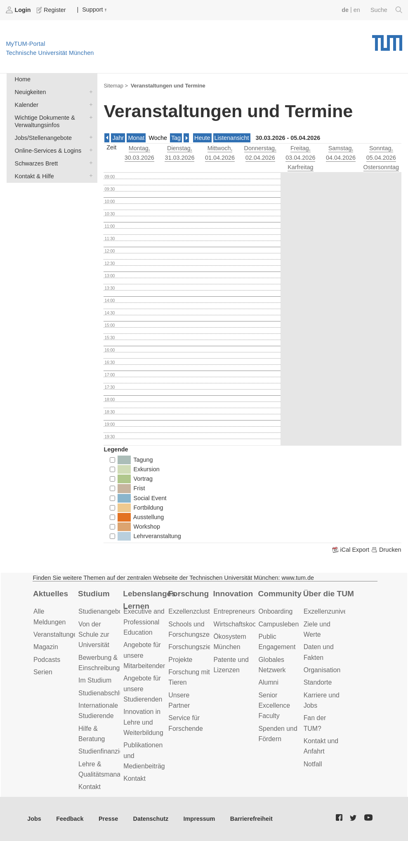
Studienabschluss (104, 693)
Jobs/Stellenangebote (89, 137)
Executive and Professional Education (143, 622)
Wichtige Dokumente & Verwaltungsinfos (89, 117)
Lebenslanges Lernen (149, 600)
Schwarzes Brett (89, 162)
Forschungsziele (192, 646)
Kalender (89, 104)
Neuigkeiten (89, 91)
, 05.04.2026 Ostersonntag (381, 157)
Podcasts (46, 659)
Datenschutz (151, 818)
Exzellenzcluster (191, 611)
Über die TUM (328, 593)
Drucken (386, 549)
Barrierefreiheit (251, 818)
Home (23, 79)
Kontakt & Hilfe (89, 175)
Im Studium (94, 680)
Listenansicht (232, 138)
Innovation (233, 593)
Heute (202, 138)
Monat (136, 138)
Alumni (268, 682)
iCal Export (351, 549)
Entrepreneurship (238, 611)
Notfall (313, 764)
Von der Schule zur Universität (93, 635)
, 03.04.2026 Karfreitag (300, 157)
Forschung (188, 593)
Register (52, 10)
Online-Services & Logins (89, 150)
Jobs (34, 818)
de (345, 10)
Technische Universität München (387, 40)
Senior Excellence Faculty (274, 706)
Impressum (199, 818)
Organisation (322, 669)
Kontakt (89, 786)
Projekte (180, 659)
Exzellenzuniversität (332, 611)
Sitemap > (116, 86)
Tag (176, 138)
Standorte (318, 682)
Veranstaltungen (56, 634)
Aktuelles (50, 593)
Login (19, 10)
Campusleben (279, 624)
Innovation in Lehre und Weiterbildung (143, 722)
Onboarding (276, 611)
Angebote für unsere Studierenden (142, 689)
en (357, 10)
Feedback (69, 818)
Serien (42, 672)
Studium (94, 593)
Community (280, 593)
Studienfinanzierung (107, 751)
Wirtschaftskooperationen (250, 624)
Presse (108, 818)
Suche (386, 10)
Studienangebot (101, 611)
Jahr (118, 138)
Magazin (45, 646)
